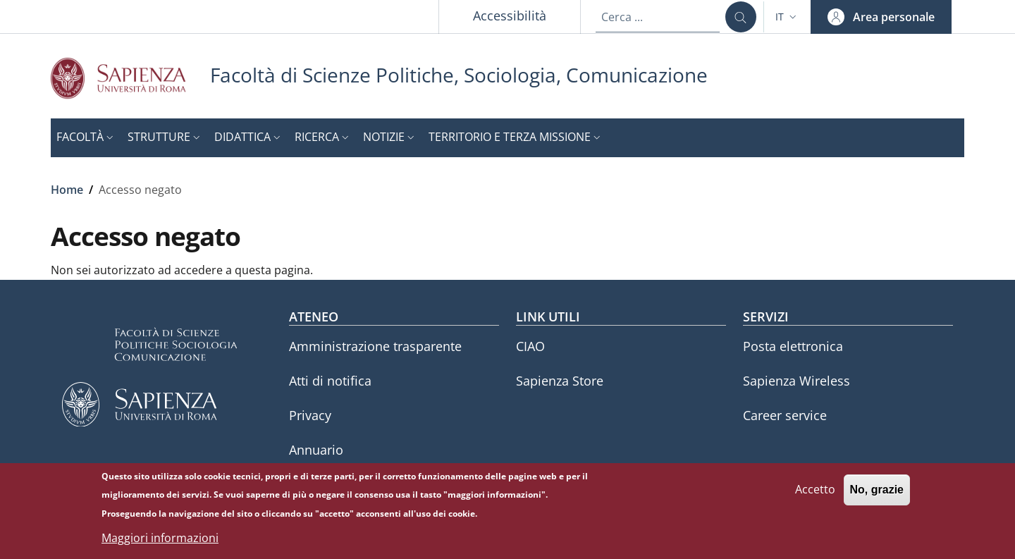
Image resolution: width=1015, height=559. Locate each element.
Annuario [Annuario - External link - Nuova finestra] (316, 449)
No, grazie (877, 494)
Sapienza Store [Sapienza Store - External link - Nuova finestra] (559, 380)
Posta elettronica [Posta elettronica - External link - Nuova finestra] (793, 346)
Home (67, 189)
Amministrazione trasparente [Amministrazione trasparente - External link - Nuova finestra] (375, 346)
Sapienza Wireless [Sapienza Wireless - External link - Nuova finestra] (796, 380)
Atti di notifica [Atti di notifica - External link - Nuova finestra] (330, 380)
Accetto (815, 494)
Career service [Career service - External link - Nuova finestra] (785, 415)
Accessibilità (509, 15)
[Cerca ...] (740, 16)
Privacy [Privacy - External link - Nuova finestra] (310, 415)
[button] (787, 17)
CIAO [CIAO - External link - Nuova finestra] (530, 346)
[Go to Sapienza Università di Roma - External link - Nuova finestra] (130, 77)
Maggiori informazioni (160, 543)
